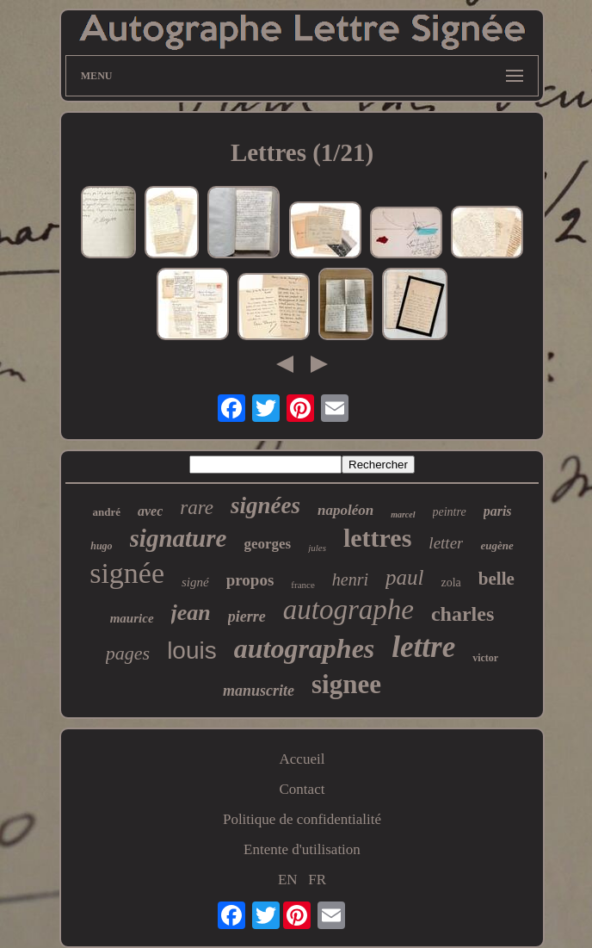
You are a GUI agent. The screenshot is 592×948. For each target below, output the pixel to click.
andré (106, 511)
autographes (304, 648)
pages (128, 653)
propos (250, 580)
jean (191, 612)
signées (265, 505)
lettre (423, 647)
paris (498, 511)
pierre (247, 616)
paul (404, 577)
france (302, 584)
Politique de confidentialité (302, 819)
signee (346, 684)
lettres (377, 538)
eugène (496, 545)
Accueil (302, 759)
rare (196, 507)
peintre (449, 511)
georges (267, 544)
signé (195, 582)
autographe (348, 609)
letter (446, 543)
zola (450, 582)
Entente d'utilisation (302, 849)
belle (496, 578)
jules (317, 547)
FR (317, 879)
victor (485, 658)
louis (192, 650)
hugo (101, 546)
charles (462, 614)
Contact (302, 789)
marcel (403, 514)
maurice (132, 618)
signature (178, 538)
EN (288, 879)
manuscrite (258, 690)
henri (350, 579)
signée (126, 573)
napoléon (345, 510)
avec (150, 511)
